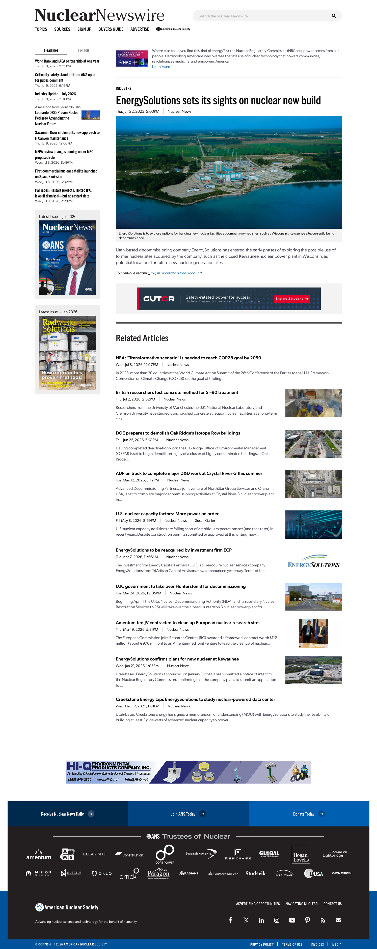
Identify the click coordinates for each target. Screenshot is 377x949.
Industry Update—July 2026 (55, 93)
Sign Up (84, 29)
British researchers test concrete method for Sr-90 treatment (177, 392)
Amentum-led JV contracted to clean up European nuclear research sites (188, 622)
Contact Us (333, 903)
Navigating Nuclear (302, 903)
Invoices (317, 944)
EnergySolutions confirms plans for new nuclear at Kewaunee (177, 659)
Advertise (139, 29)
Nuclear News (179, 111)
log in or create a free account (176, 272)
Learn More (161, 66)
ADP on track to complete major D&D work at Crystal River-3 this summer (189, 473)
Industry (123, 88)
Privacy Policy (261, 944)
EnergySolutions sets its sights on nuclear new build (218, 99)
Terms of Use (291, 944)
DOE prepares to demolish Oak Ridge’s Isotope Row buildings (178, 433)
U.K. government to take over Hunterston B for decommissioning (181, 586)
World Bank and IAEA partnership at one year (67, 60)
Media (337, 944)
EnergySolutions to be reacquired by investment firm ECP (174, 550)
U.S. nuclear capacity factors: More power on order (167, 513)
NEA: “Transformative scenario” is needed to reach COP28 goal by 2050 (188, 357)
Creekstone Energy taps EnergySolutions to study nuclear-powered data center (195, 699)
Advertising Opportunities (258, 903)
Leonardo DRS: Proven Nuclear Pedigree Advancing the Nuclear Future (57, 118)
